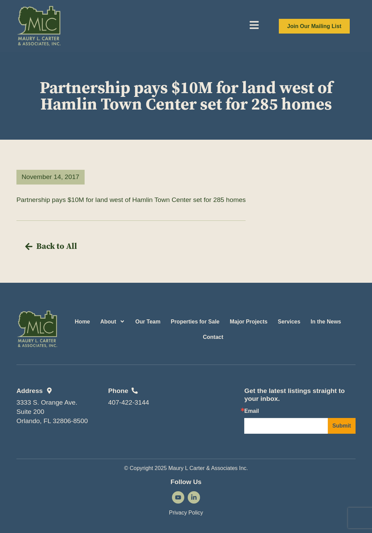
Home (82, 322)
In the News (326, 322)
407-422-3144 (128, 402)
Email (251, 411)
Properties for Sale (195, 322)
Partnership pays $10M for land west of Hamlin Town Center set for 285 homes (131, 199)
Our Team (148, 322)
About (112, 321)
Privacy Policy (186, 513)
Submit (341, 426)
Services (289, 322)
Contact (213, 337)
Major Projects (249, 322)
